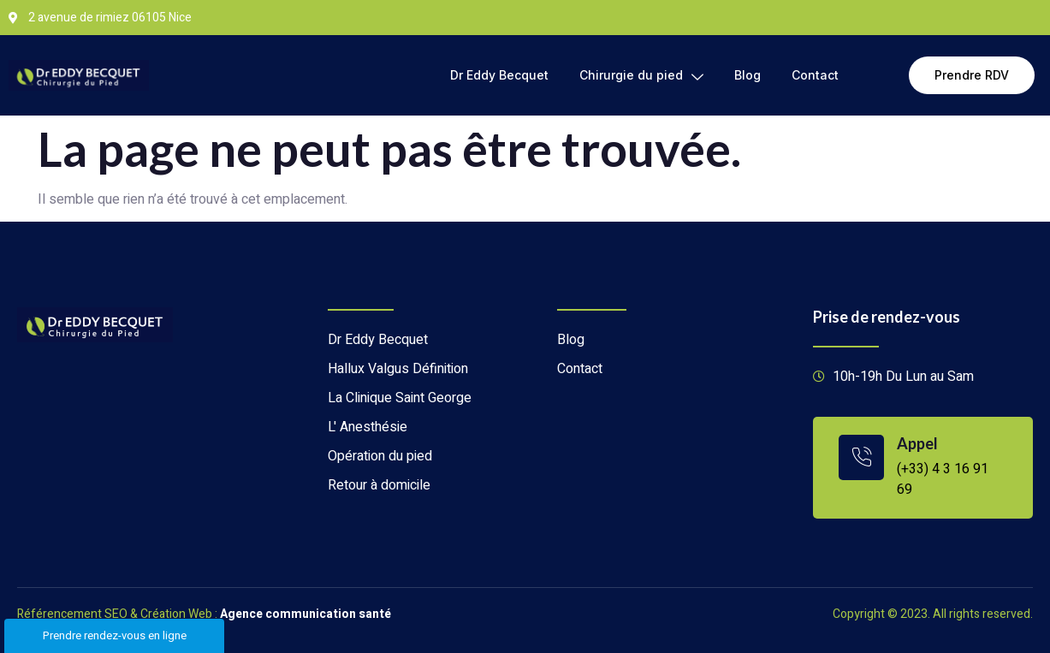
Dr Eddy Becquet (499, 75)
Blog (747, 75)
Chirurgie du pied (641, 75)
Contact (815, 75)
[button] (972, 75)
